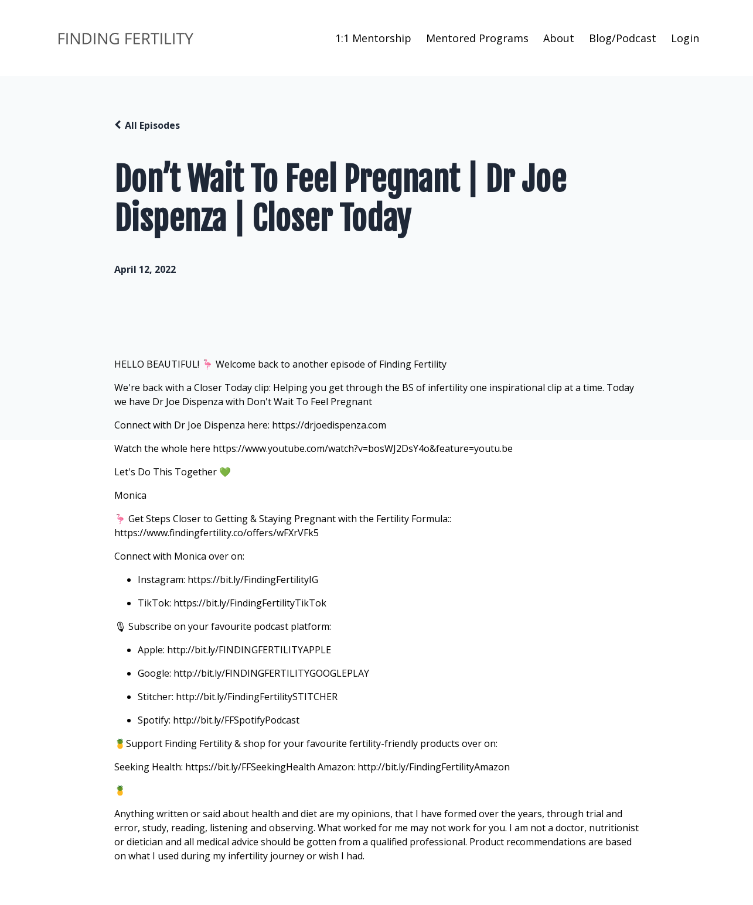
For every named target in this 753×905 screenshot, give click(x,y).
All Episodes (152, 125)
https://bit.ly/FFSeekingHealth (250, 766)
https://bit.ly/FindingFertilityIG (253, 579)
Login (685, 38)
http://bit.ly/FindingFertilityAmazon (433, 766)
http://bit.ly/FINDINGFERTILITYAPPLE (249, 649)
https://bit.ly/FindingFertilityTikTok (249, 603)
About (558, 38)
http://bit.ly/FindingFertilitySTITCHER (257, 696)
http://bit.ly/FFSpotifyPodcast (236, 720)
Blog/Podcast (622, 38)
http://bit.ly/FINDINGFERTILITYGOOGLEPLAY (271, 673)
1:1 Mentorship (373, 38)
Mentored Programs (477, 38)
